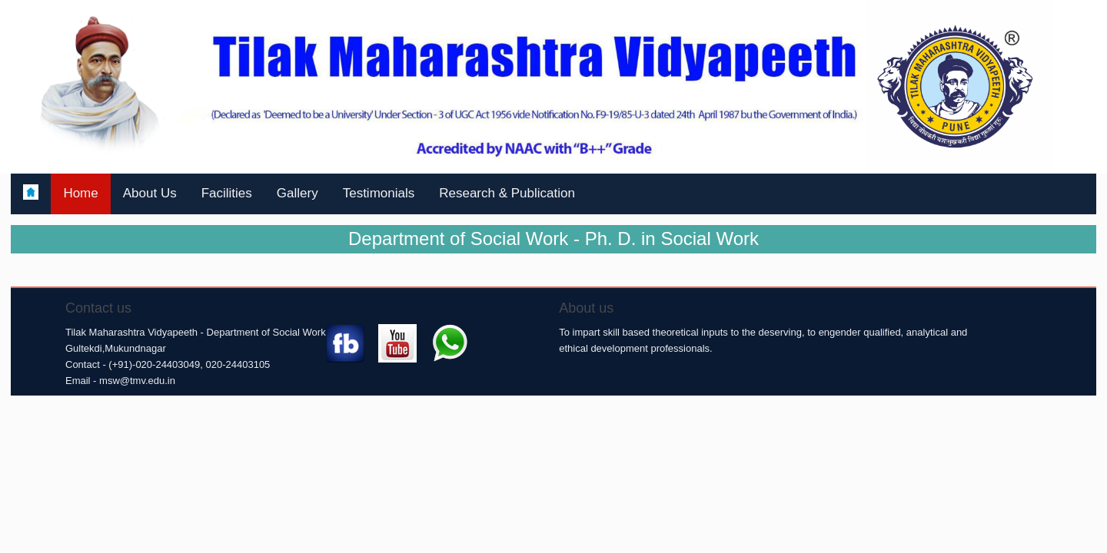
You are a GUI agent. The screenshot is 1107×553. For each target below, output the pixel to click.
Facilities (226, 193)
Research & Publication (507, 193)
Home (80, 193)
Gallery (297, 193)
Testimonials (379, 193)
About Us (150, 193)
